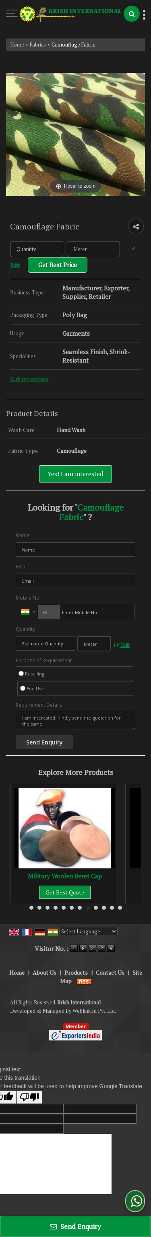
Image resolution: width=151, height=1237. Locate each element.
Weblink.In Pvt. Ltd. (94, 1011)
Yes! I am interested (75, 474)
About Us (44, 972)
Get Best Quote (65, 892)
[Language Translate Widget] (88, 931)
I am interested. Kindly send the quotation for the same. (75, 720)
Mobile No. (28, 597)
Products (76, 972)
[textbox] (93, 249)
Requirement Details (39, 705)
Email (22, 566)
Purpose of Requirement (44, 660)
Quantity (25, 629)
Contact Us (110, 972)
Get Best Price (57, 265)
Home (17, 44)
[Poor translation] (29, 1097)
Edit (122, 645)
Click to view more (29, 379)
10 (104, 908)
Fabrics (38, 44)
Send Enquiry (75, 1226)
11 (112, 908)
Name (22, 535)
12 (120, 908)
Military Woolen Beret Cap (65, 876)
